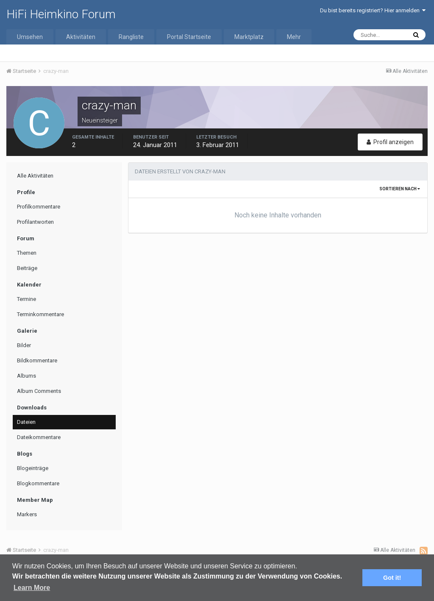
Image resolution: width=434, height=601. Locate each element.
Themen (26, 253)
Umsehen (30, 36)
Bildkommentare (37, 360)
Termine (26, 299)
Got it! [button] (392, 577)
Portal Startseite (189, 36)
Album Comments (39, 391)
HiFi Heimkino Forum (61, 14)
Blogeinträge (32, 468)
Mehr (294, 36)
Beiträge (27, 268)
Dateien (26, 422)
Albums (26, 376)
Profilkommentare (38, 206)
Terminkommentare (40, 314)
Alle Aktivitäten (35, 176)
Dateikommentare (39, 437)
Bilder (24, 345)
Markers (27, 514)
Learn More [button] (32, 587)
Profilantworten (35, 222)
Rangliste (131, 36)
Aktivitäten (80, 36)
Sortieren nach (399, 188)
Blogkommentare (38, 483)
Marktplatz (249, 36)
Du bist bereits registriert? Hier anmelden (373, 10)
